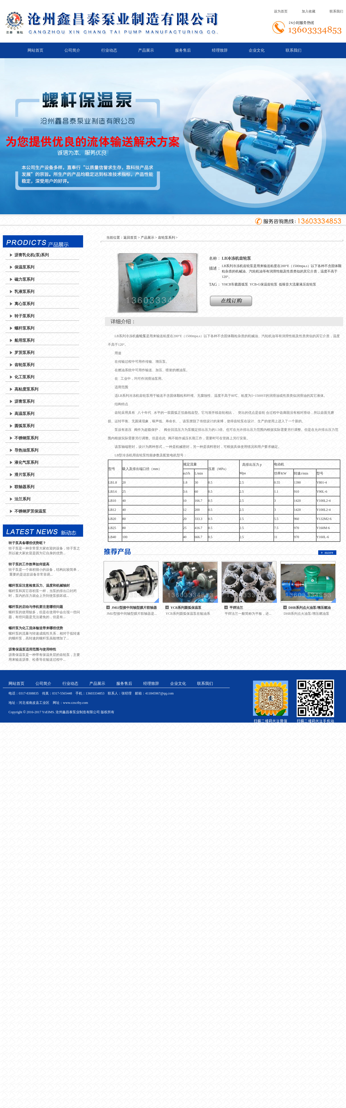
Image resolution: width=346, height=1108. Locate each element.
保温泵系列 (24, 267)
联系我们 (336, 11)
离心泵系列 (24, 304)
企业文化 (257, 50)
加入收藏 (308, 11)
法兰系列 (22, 499)
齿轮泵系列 (24, 365)
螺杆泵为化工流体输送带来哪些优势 (36, 628)
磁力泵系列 (24, 279)
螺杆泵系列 (24, 328)
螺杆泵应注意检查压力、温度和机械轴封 (39, 585)
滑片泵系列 (24, 475)
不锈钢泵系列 (26, 438)
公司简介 (72, 50)
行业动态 (109, 50)
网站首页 (35, 50)
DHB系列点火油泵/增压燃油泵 (309, 608)
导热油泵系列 (26, 450)
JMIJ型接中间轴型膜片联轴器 (134, 608)
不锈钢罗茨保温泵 (30, 511)
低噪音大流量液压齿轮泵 (297, 284)
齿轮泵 (141, 336)
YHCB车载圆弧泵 (235, 284)
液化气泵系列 (26, 462)
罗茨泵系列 (24, 353)
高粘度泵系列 (26, 389)
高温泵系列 (24, 414)
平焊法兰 (236, 608)
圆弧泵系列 (24, 426)
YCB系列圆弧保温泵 (185, 608)
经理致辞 (220, 50)
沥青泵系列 (24, 401)
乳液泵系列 (24, 291)
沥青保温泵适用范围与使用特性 (32, 649)
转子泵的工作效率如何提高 (29, 564)
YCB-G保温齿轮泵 (263, 284)
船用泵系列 (24, 340)
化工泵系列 (24, 377)
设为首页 (281, 11)
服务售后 (183, 50)
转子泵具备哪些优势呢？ (27, 543)
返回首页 (130, 238)
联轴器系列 (24, 487)
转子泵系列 (24, 316)
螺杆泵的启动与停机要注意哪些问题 (36, 607)
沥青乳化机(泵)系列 (31, 255)
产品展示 (146, 50)
